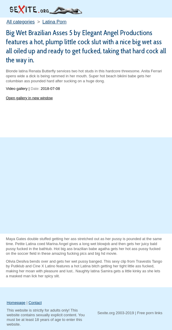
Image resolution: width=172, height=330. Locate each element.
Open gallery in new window (29, 98)
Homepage (16, 302)
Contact (35, 302)
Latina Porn (54, 21)
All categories (20, 21)
